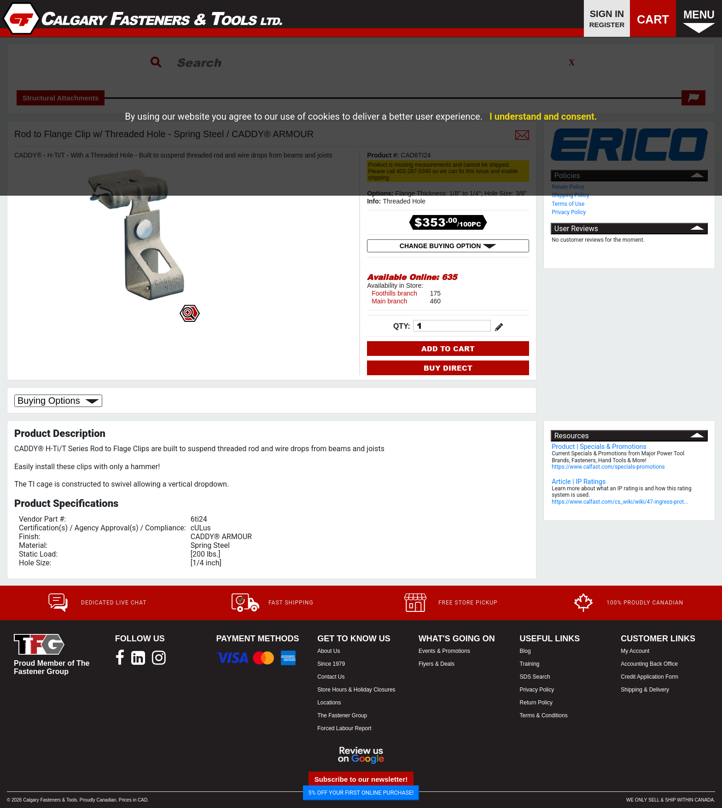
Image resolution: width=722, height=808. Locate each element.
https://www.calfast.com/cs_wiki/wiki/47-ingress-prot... (620, 502)
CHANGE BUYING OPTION (448, 246)
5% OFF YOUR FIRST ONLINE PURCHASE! (361, 792)
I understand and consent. (543, 116)
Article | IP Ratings (579, 482)
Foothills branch (394, 293)
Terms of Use (568, 204)
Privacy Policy (569, 212)
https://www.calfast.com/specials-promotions (608, 467)
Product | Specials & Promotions (599, 447)
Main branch (389, 301)
